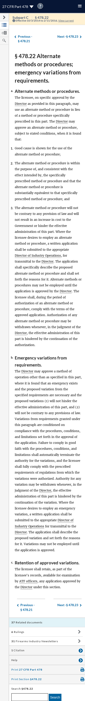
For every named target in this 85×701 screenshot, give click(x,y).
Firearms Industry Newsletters (34, 641)
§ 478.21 (25, 38)
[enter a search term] (29, 697)
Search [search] (55, 697)
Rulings (17, 632)
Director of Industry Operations (38, 256)
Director (21, 104)
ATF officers (28, 581)
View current (66, 20)
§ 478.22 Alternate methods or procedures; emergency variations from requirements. (48, 68)
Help (14, 660)
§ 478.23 (67, 36)
